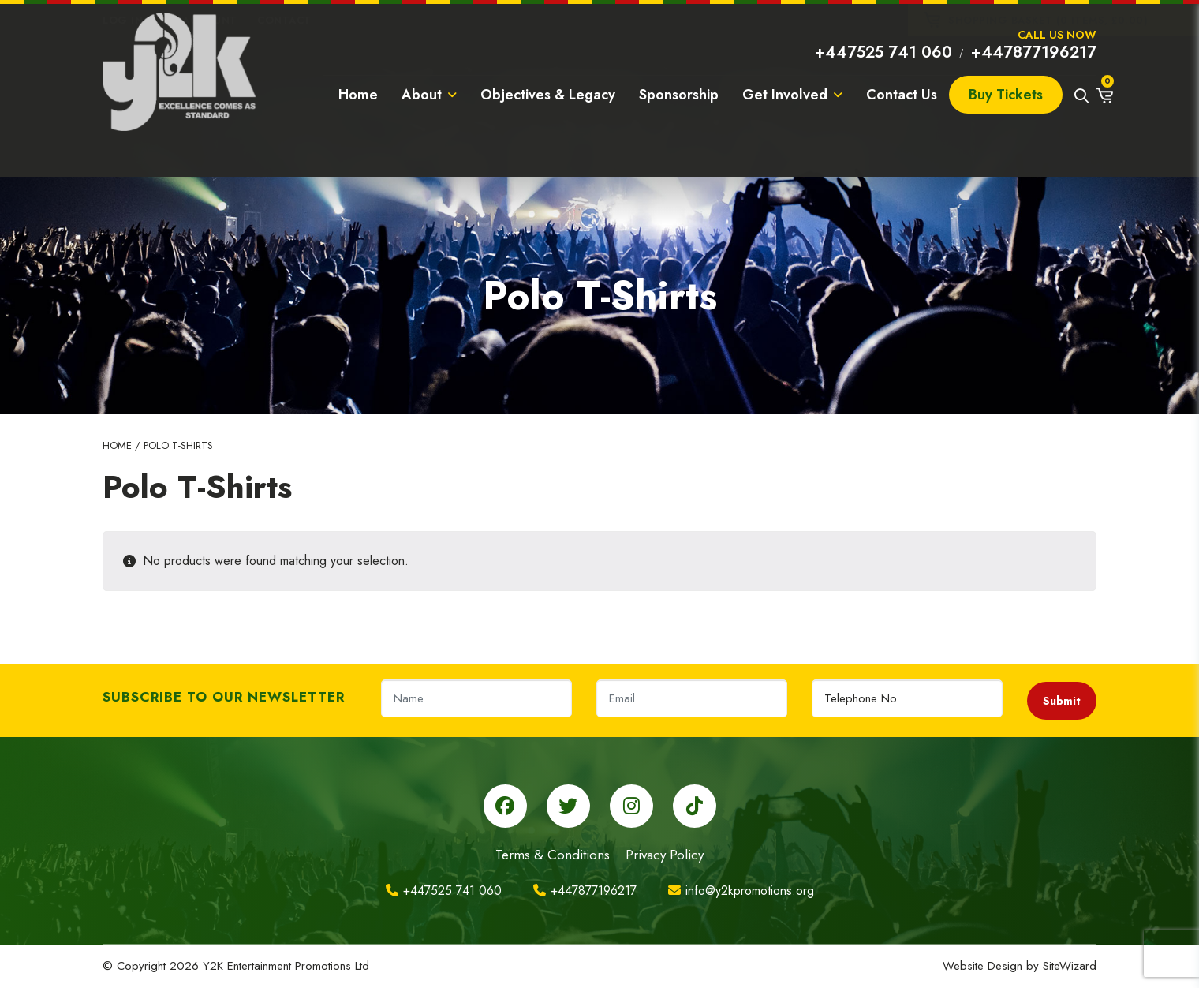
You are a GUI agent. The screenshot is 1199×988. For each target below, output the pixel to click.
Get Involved (792, 137)
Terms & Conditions (552, 854)
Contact (284, 20)
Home (358, 137)
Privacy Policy (665, 854)
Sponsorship (679, 137)
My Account (200, 20)
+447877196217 (1033, 83)
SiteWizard (1069, 966)
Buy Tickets (1006, 137)
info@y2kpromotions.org (741, 890)
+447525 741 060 (883, 83)
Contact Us (901, 137)
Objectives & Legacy (547, 137)
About (429, 137)
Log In (123, 20)
